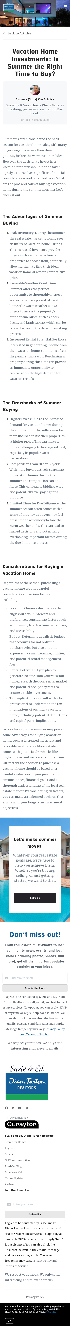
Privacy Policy (35, 1297)
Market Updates (14, 1178)
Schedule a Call (13, 1172)
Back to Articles (19, 33)
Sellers (9, 1154)
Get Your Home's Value (18, 1160)
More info (50, 1311)
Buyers (9, 1148)
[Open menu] (65, 6)
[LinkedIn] (13, 1108)
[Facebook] (6, 1108)
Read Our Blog (13, 1166)
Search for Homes (15, 1142)
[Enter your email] (38, 978)
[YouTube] (19, 1108)
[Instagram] (26, 1108)
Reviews (9, 1184)
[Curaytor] (22, 1127)
